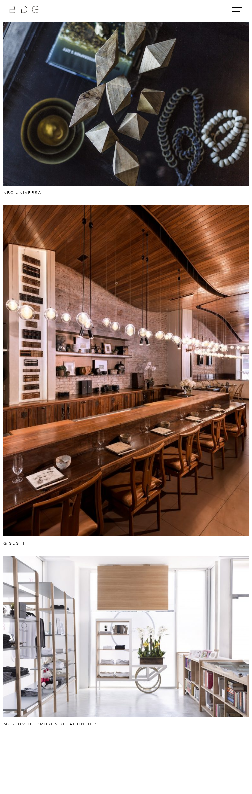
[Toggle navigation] (237, 9)
